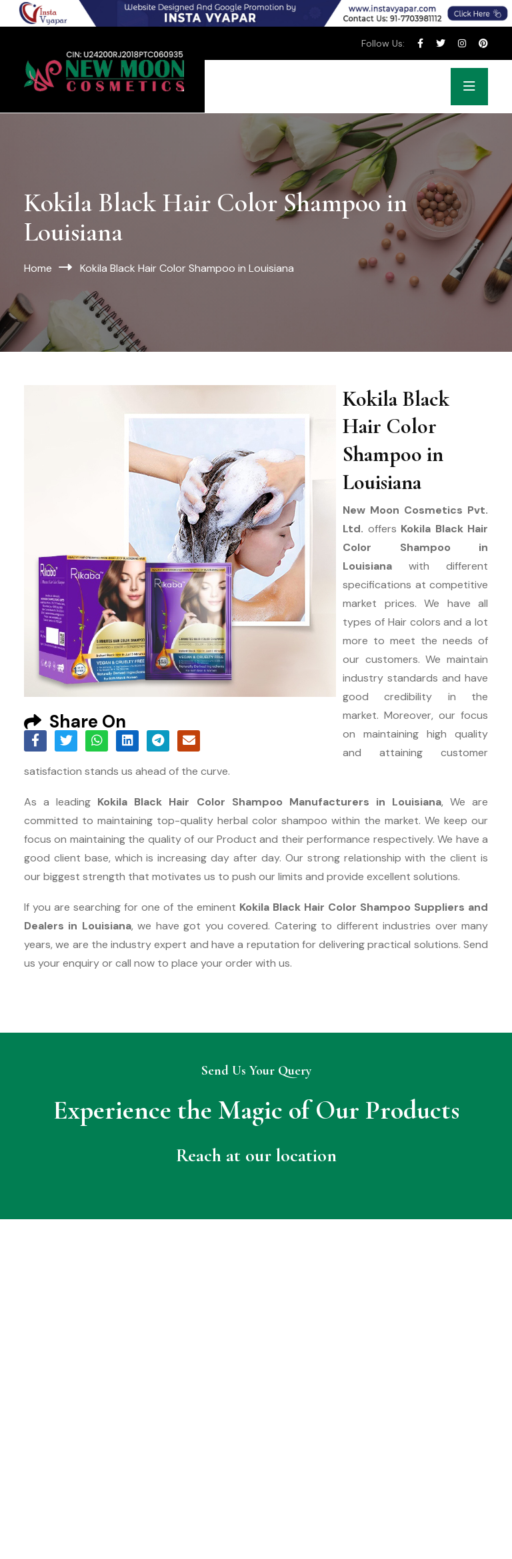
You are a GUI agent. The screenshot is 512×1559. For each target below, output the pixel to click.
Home (38, 268)
